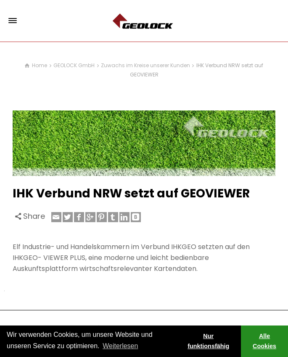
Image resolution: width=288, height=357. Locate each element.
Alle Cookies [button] (264, 341)
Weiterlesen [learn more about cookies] (120, 345)
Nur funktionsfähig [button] (208, 341)
